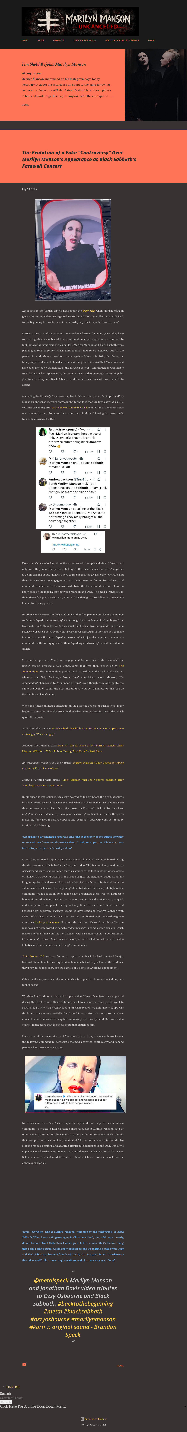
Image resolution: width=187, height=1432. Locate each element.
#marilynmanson (93, 1319)
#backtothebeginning (85, 1303)
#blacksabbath (83, 1311)
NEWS (41, 40)
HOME (25, 40)
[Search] (150, 10)
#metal (53, 1311)
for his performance (47, 922)
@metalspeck (51, 1280)
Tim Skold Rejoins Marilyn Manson (54, 64)
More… (152, 40)
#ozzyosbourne (50, 1319)
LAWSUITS (58, 40)
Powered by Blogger (93, 1418)
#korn (37, 1327)
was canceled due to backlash (70, 407)
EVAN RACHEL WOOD (84, 40)
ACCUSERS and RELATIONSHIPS (122, 40)
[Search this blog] (89, 1398)
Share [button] (25, 104)
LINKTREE (13, 1387)
